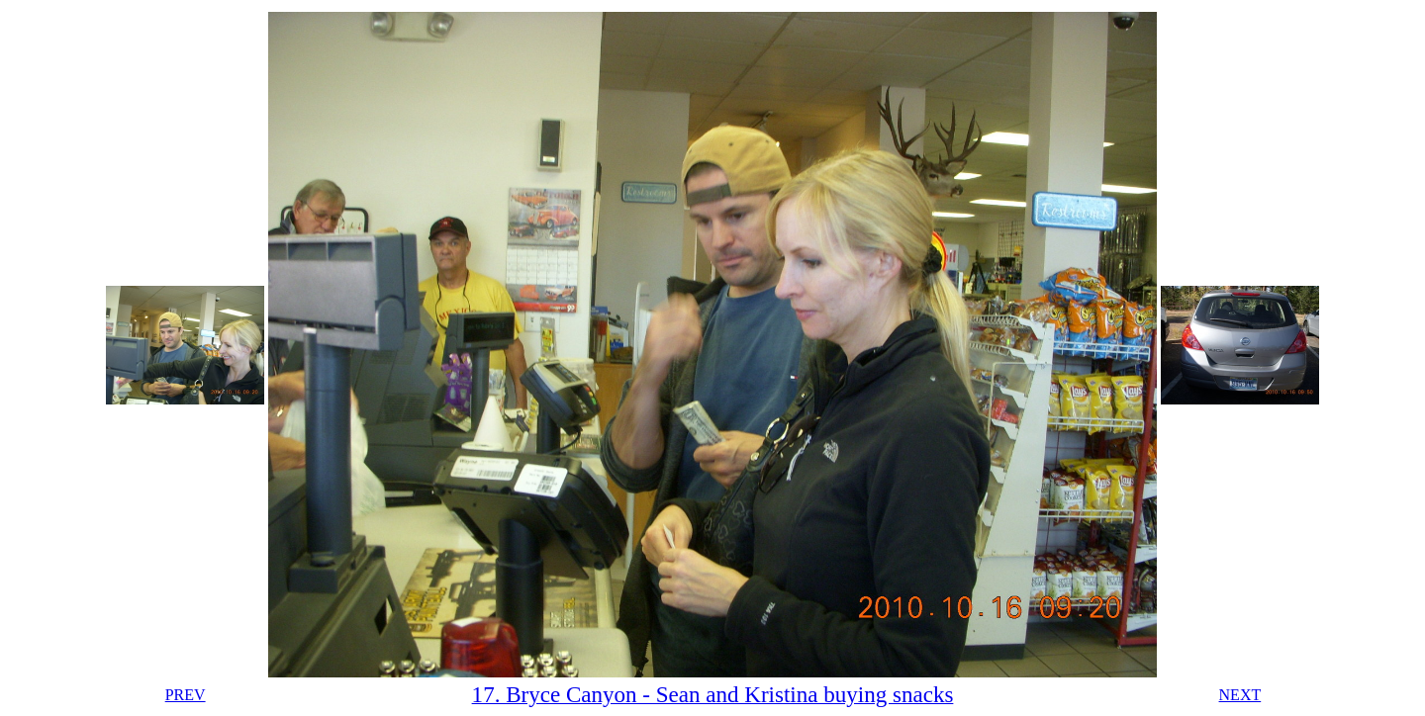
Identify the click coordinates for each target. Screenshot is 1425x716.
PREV (185, 694)
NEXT (1240, 694)
